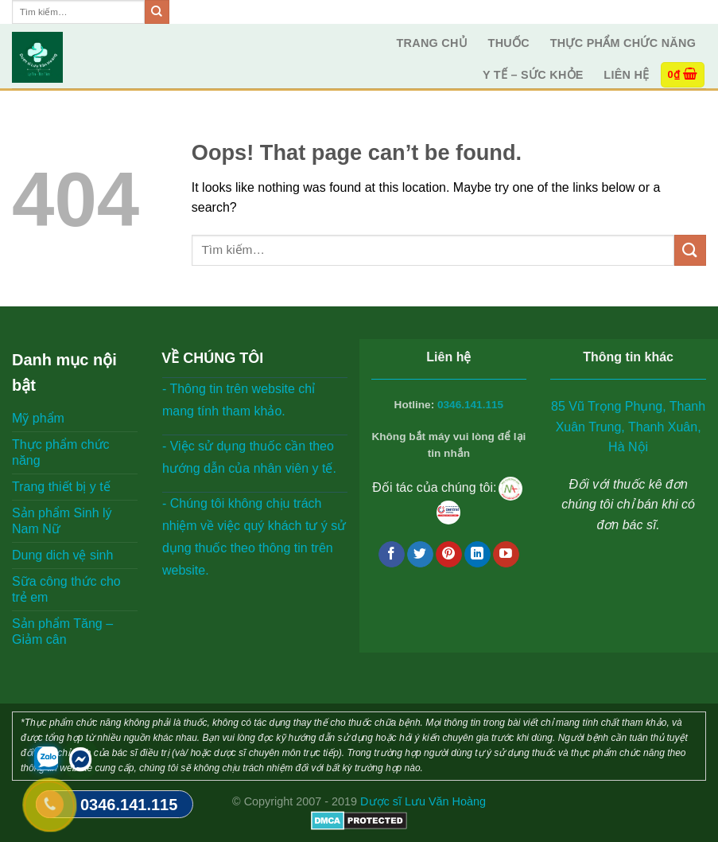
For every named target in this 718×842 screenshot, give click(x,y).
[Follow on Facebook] (391, 554)
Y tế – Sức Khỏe (533, 74)
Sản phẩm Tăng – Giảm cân (62, 631)
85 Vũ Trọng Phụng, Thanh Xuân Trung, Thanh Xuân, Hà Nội (628, 427)
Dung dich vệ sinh (62, 555)
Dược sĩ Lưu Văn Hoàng (423, 801)
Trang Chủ (432, 43)
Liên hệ (626, 74)
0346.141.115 (470, 405)
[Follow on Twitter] (420, 554)
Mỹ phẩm (38, 418)
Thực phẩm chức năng (623, 43)
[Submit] (157, 12)
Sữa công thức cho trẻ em (66, 589)
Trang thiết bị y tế (61, 486)
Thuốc (509, 43)
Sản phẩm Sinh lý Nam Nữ (62, 521)
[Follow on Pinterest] (449, 554)
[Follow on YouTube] (506, 554)
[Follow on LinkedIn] (477, 554)
